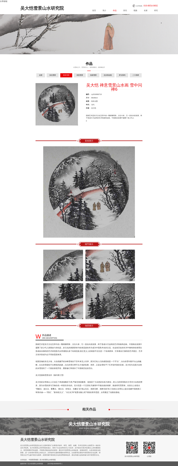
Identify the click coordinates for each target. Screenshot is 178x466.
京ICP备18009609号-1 (54, 464)
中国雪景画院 (33, 460)
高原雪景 (93, 75)
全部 (40, 75)
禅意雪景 (66, 75)
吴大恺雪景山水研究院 (42, 8)
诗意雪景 (80, 75)
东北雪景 (52, 75)
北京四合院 (108, 75)
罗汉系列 (122, 75)
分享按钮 (3, 1)
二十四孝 (135, 75)
